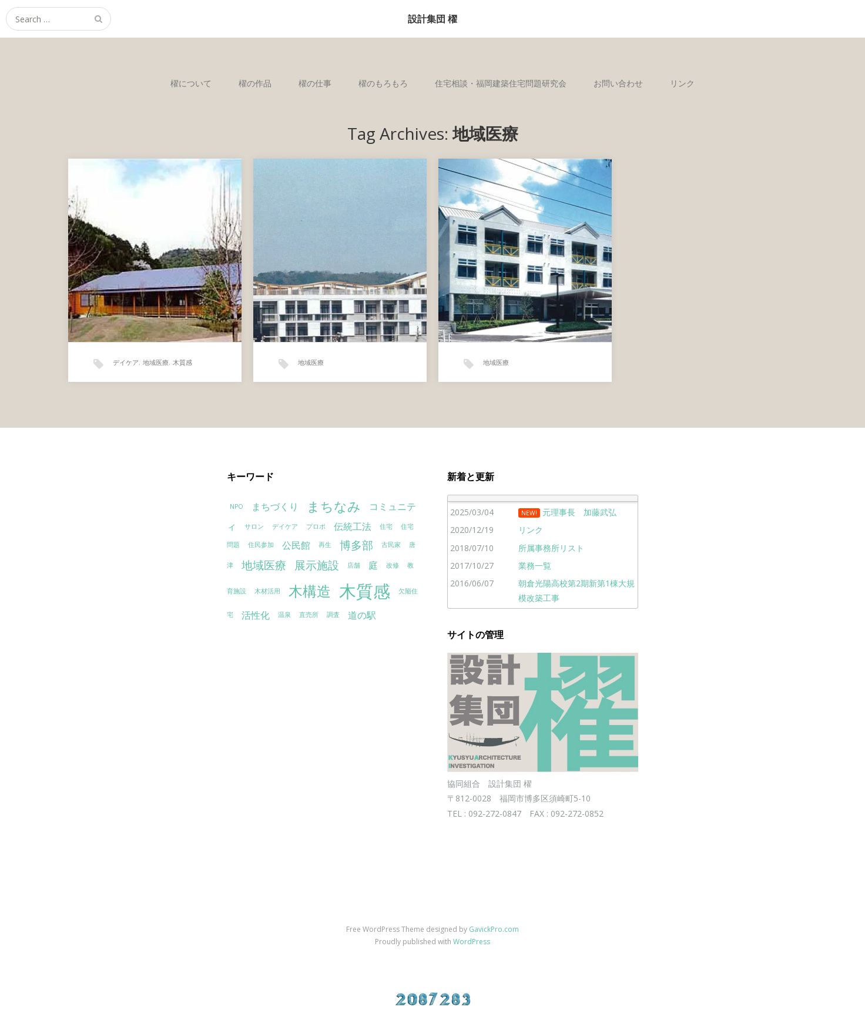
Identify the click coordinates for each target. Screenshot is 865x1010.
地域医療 (156, 362)
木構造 (310, 590)
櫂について (191, 83)
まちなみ (334, 506)
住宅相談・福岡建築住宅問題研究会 (500, 83)
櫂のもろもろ (383, 83)
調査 (333, 614)
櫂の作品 (255, 83)
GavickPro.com (494, 929)
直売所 (308, 614)
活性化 (256, 615)
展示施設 (316, 565)
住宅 (386, 526)
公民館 (296, 545)
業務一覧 (534, 565)
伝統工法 (352, 526)
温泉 (284, 614)
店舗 (353, 565)
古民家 (391, 545)
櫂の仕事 (315, 83)
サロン (254, 526)
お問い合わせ (618, 83)
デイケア (126, 362)
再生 (324, 545)
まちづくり (275, 506)
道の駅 (362, 615)
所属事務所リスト (551, 547)
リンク (682, 83)
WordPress (471, 942)
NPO (236, 506)
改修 (392, 565)
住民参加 (261, 545)
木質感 (182, 362)
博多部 (356, 545)
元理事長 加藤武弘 (579, 512)
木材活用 (267, 591)
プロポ (316, 526)
